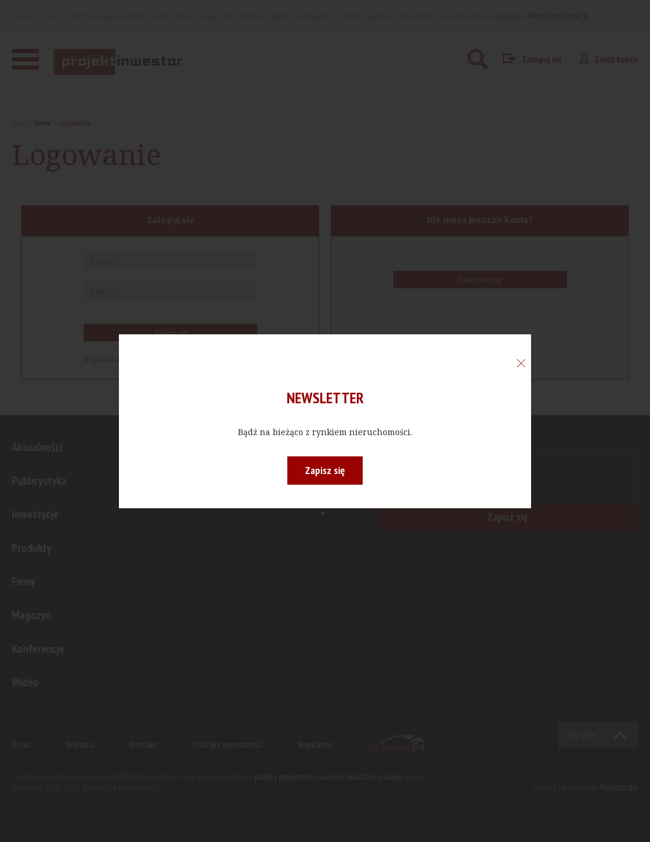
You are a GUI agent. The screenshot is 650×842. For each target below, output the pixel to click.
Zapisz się (325, 470)
